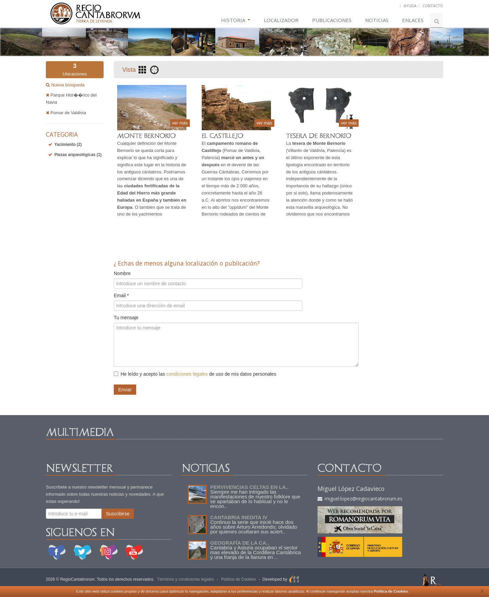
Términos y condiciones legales (185, 579)
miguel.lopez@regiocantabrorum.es (360, 498)
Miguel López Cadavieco (351, 488)
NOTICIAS (376, 20)
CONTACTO (432, 5)
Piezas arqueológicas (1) (78, 154)
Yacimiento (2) (68, 144)
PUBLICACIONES (331, 20)
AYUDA (410, 5)
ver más (180, 122)
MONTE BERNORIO (146, 136)
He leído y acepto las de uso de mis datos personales (195, 374)
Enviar (125, 389)
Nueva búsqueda (67, 84)
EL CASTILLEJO (222, 136)
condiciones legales (187, 374)
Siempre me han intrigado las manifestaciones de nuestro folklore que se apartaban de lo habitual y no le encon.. (255, 499)
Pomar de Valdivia (66, 112)
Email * (121, 295)
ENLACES (412, 20)
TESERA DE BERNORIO (318, 136)
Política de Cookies (391, 591)
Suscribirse (117, 513)
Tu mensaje (126, 317)
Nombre (122, 273)
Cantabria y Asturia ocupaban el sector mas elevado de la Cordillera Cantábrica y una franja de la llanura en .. (255, 552)
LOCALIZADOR (281, 20)
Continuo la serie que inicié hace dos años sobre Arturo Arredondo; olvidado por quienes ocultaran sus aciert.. (253, 526)
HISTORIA (235, 20)
